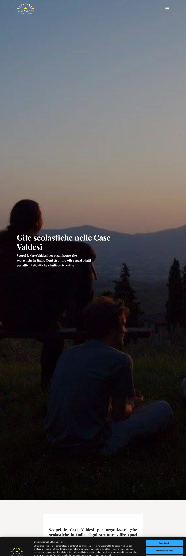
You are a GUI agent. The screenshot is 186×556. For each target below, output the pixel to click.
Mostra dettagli (136, 551)
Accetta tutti (164, 524)
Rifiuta (164, 539)
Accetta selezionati (164, 532)
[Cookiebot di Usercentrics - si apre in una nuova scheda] (16, 551)
